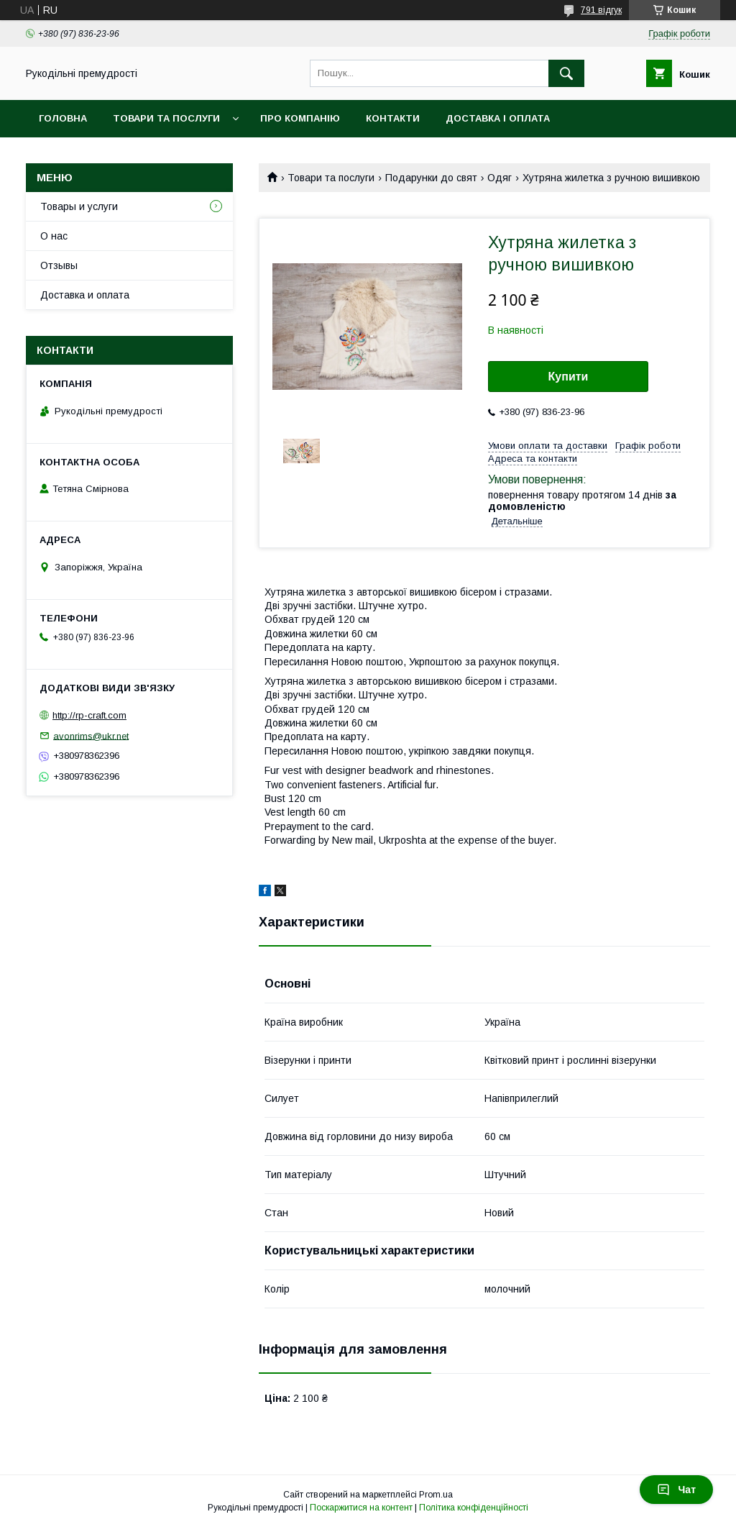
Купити (568, 376)
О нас (54, 236)
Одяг (499, 177)
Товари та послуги (166, 118)
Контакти (393, 118)
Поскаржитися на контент (361, 1508)
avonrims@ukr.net (91, 735)
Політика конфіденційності (473, 1508)
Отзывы (59, 265)
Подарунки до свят (431, 177)
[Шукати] (566, 73)
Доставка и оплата (84, 295)
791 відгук (601, 10)
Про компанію (300, 118)
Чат (676, 1489)
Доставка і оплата (498, 118)
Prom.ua (436, 1495)
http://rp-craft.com (89, 715)
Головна (63, 118)
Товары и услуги (79, 206)
